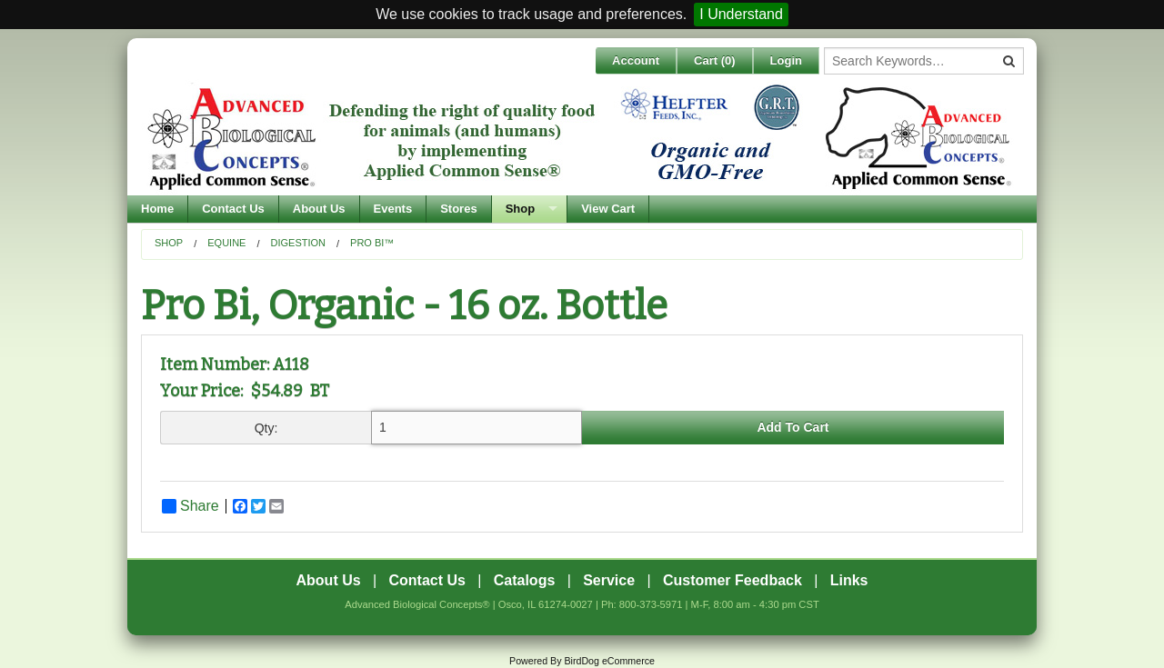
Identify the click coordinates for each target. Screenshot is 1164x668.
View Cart (608, 208)
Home (157, 208)
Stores (458, 208)
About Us (319, 208)
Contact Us (233, 208)
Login (786, 60)
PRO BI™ (372, 242)
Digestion (298, 242)
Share (190, 506)
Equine (226, 242)
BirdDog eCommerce (609, 660)
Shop (521, 208)
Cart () (715, 60)
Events (393, 208)
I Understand (741, 14)
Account (635, 60)
